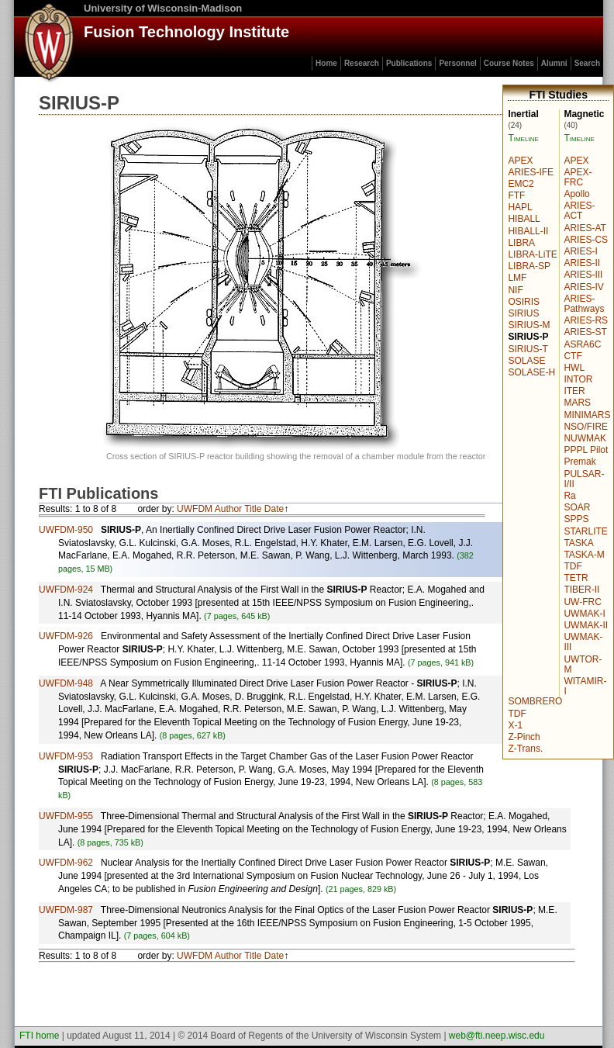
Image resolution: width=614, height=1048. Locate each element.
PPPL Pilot (586, 449)
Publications (409, 63)
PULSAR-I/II (584, 479)
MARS (577, 402)
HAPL (520, 207)
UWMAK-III (583, 641)
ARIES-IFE (531, 172)
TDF (572, 566)
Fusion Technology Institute (186, 31)
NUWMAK (585, 438)
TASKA (578, 543)
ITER (574, 391)
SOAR (577, 507)
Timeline (579, 138)
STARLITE (585, 531)
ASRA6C (582, 344)
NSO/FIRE (586, 426)
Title (252, 508)
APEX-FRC (578, 177)
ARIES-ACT (579, 210)
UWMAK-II (586, 625)
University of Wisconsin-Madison (163, 8)
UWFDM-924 (66, 589)
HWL (574, 367)
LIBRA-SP (529, 266)
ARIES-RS (586, 320)
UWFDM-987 (66, 909)
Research (361, 63)
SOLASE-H (531, 372)
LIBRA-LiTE (532, 254)
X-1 (515, 725)
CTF (572, 356)
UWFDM (194, 508)
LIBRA (521, 242)
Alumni (554, 63)
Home (326, 63)
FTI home (39, 1035)
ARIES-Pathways (584, 303)
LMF (517, 277)
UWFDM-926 (66, 636)
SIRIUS (523, 313)
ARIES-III (583, 274)
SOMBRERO (535, 701)
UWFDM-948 (66, 683)
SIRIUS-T (527, 349)
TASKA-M (584, 554)
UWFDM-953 (66, 756)
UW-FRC (582, 602)
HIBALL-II (528, 231)
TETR (576, 577)
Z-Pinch (524, 737)
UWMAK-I (584, 613)
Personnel (457, 63)
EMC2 (520, 183)
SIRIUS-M (529, 325)
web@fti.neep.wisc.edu (497, 1035)
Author (228, 508)
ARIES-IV (583, 287)
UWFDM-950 (66, 529)
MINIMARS (587, 415)
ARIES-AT (584, 228)
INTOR (578, 379)
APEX (576, 160)
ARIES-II (582, 263)
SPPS (576, 519)
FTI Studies (558, 94)
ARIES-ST (585, 332)
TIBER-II (581, 589)
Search (587, 63)
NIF (515, 290)
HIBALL (524, 218)
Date (274, 508)
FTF (516, 195)
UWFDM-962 (66, 862)
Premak (579, 461)
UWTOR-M (583, 664)
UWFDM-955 (66, 816)
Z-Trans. (525, 748)
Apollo (576, 194)
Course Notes (509, 63)
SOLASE (526, 360)
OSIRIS (524, 301)
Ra (569, 495)
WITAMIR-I (585, 686)
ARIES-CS (586, 239)
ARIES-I (580, 251)
